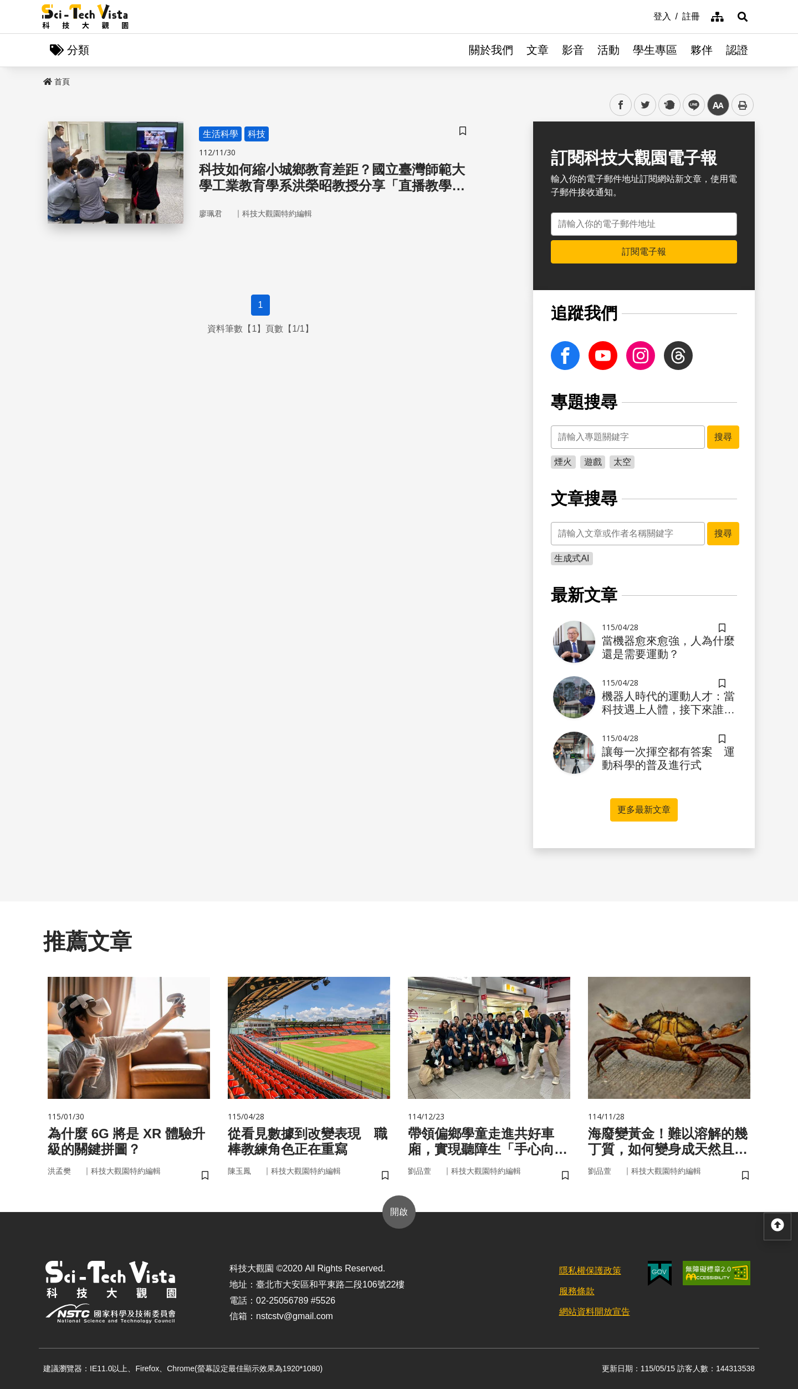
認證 (737, 50)
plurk (668, 105)
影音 (573, 50)
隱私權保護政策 (590, 1270)
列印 (743, 105)
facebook (621, 105)
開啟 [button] (399, 1211)
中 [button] (718, 105)
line (690, 105)
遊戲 (593, 462)
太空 (622, 462)
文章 (537, 50)
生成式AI (571, 558)
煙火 (563, 462)
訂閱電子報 (644, 251)
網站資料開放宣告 (594, 1311)
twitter (645, 105)
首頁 (56, 81)
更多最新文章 (644, 809)
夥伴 (701, 50)
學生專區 (655, 50)
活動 (608, 50)
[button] (742, 16)
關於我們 (491, 50)
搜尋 (723, 437)
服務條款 (577, 1291)
